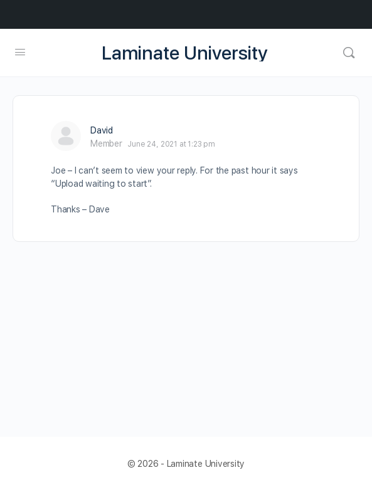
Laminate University (185, 52)
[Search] (348, 52)
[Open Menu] (20, 51)
